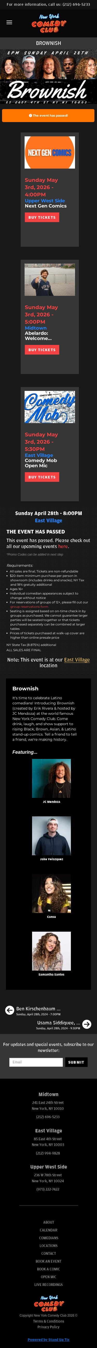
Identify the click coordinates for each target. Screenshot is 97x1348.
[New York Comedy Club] (48, 23)
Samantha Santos (51, 975)
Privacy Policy (48, 1327)
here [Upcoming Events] (63, 546)
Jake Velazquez (51, 859)
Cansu (51, 917)
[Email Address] (36, 1062)
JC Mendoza (51, 802)
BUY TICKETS (42, 217)
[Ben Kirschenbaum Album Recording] (33, 1011)
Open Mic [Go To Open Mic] (48, 1277)
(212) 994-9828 (48, 1153)
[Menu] (9, 22)
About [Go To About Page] (48, 1222)
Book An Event (48, 1261)
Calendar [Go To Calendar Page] (48, 1230)
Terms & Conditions (48, 1321)
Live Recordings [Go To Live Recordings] (48, 1285)
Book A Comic (48, 1269)
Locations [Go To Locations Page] (48, 1246)
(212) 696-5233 (76, 4)
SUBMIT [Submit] (76, 1062)
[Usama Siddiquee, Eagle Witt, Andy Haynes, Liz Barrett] (63, 1025)
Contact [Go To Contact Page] (48, 1253)
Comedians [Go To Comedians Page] (48, 1238)
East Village (77, 660)
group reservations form (29, 607)
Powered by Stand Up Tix (49, 1340)
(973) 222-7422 (47, 1189)
